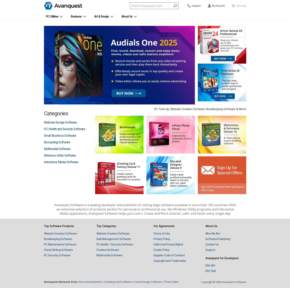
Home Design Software (148, 282)
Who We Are (212, 233)
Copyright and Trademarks (169, 260)
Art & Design (101, 16)
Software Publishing (217, 239)
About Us (126, 16)
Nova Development (90, 282)
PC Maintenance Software (60, 244)
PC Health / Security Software (114, 244)
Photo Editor (171, 282)
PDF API (210, 265)
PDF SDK (210, 271)
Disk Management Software (113, 239)
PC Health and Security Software (64, 129)
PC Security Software (57, 255)
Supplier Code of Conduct (169, 255)
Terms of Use (161, 233)
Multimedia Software (57, 149)
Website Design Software (60, 122)
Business (76, 16)
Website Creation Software (60, 233)
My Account (216, 6)
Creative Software (107, 249)
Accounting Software (57, 142)
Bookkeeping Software (58, 239)
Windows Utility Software (60, 155)
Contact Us (212, 244)
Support (194, 6)
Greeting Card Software (118, 282)
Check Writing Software (58, 249)
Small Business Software (60, 135)
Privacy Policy (161, 239)
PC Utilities (52, 16)
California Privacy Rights (168, 244)
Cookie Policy (161, 249)
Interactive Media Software (61, 162)
